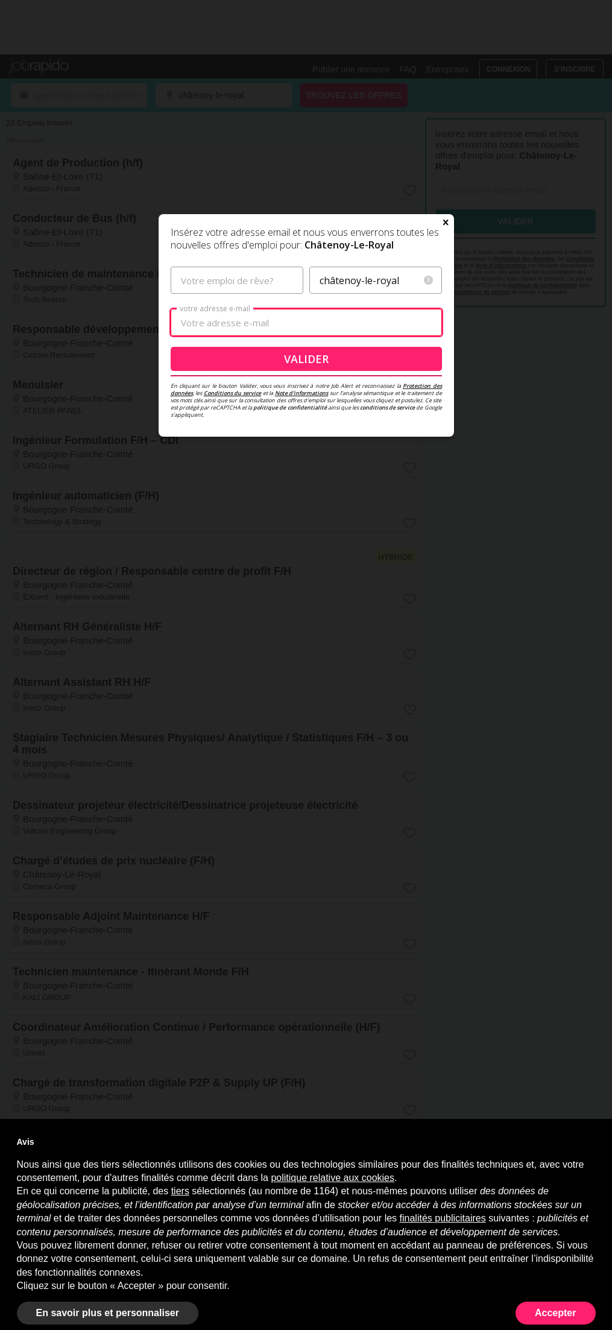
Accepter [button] (555, 1313)
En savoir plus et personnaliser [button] (107, 1313)
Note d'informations (302, 393)
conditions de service (387, 407)
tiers (180, 1191)
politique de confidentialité (289, 407)
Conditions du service (232, 393)
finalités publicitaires (443, 1218)
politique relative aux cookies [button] (332, 1178)
